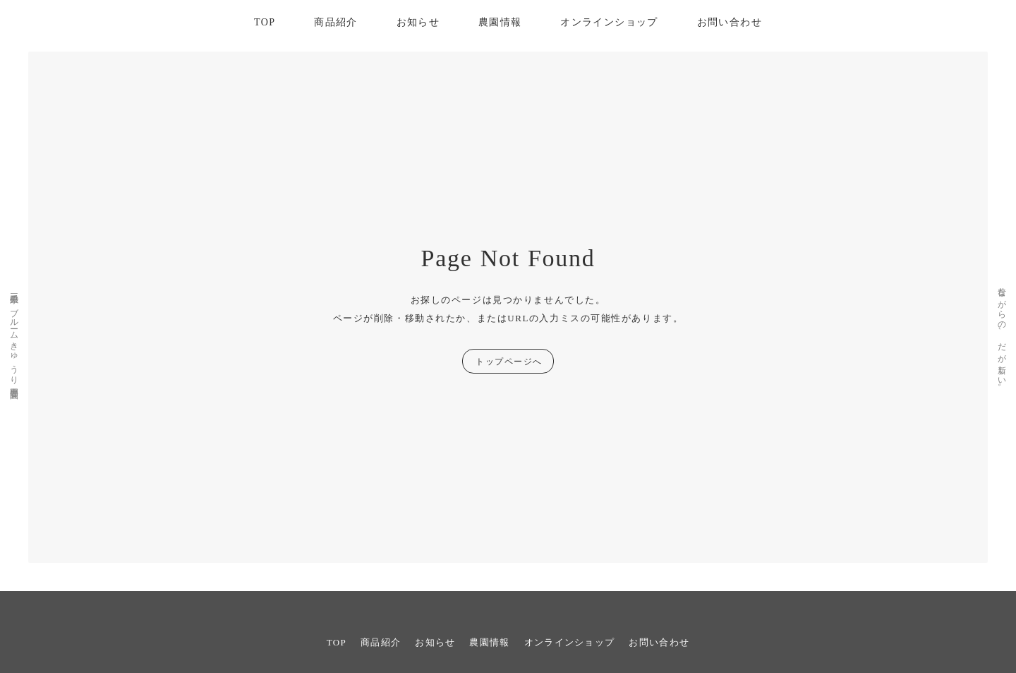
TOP (264, 22)
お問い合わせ (729, 22)
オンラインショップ (609, 22)
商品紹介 (336, 22)
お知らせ (418, 22)
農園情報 (500, 22)
